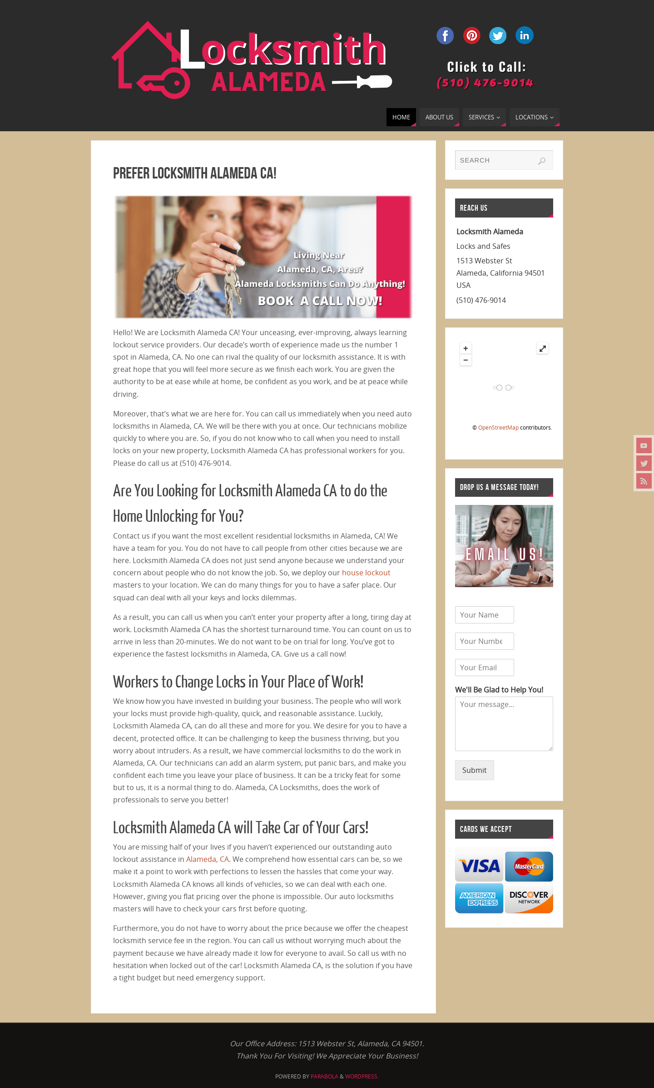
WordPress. (362, 1076)
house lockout (366, 573)
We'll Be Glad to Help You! (499, 690)
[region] (263, 257)
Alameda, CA (207, 859)
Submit (474, 770)
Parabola (324, 1076)
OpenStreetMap (498, 427)
